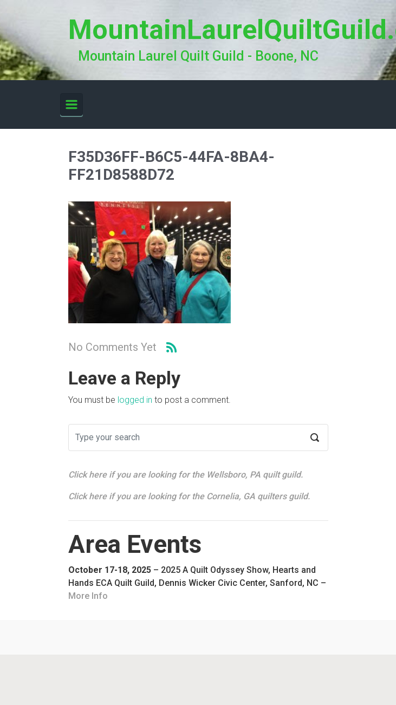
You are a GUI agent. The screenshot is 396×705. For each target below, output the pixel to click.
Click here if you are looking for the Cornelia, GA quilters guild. (189, 496)
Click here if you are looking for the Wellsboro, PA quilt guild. (185, 474)
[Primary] (71, 104)
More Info (88, 596)
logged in (135, 400)
